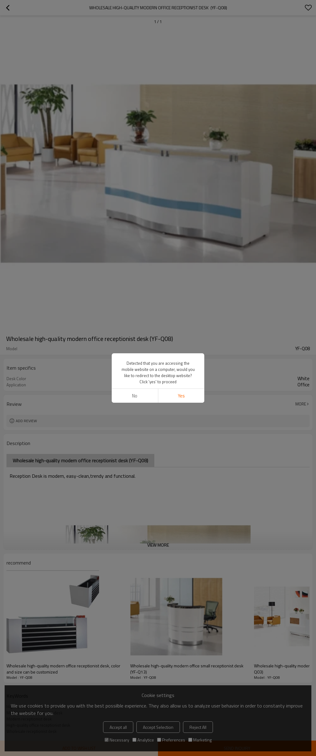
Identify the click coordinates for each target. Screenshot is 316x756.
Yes (181, 188)
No (134, 188)
